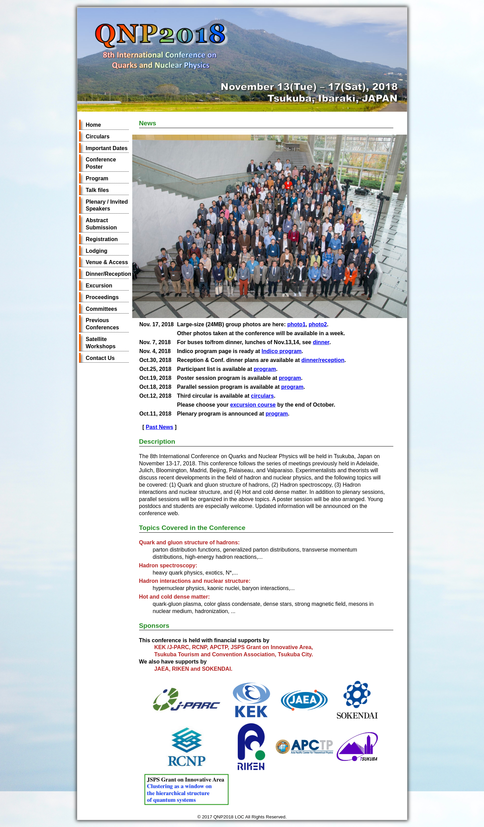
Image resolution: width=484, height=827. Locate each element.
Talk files (97, 190)
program (265, 369)
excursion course (253, 405)
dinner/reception (322, 360)
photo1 (296, 324)
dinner (321, 342)
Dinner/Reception (108, 274)
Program (97, 178)
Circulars (98, 136)
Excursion (99, 285)
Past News (159, 427)
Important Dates (107, 148)
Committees (101, 309)
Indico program (282, 351)
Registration (102, 239)
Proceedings (102, 297)
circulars (262, 396)
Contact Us (100, 358)
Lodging (97, 251)
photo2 (317, 324)
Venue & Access (107, 262)
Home (93, 125)
